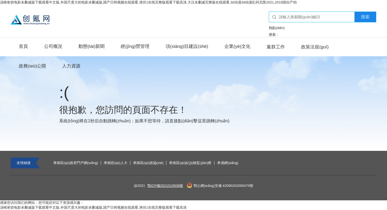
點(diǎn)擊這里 (192, 121)
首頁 (23, 46)
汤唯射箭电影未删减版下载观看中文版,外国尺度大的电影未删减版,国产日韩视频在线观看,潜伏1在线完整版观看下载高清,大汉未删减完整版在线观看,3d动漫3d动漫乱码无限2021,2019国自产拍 (148, 2)
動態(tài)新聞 (91, 46)
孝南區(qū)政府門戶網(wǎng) (75, 163)
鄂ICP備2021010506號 (165, 186)
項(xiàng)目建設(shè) (187, 46)
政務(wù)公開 (32, 66)
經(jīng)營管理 (135, 46)
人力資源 (71, 66)
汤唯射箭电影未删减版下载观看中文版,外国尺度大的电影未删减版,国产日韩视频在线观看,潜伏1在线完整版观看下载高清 (93, 207)
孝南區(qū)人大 (115, 163)
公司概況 (53, 46)
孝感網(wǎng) (227, 163)
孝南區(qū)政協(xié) (148, 163)
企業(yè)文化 (237, 46)
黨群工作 (276, 46)
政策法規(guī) (315, 46)
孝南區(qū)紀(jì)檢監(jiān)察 (190, 163)
